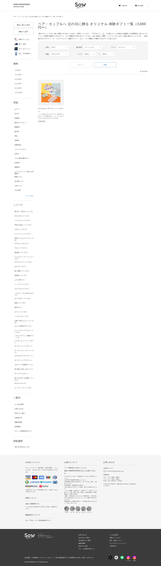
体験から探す (23, 32)
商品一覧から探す (23, 25)
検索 (105, 65)
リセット (80, 65)
